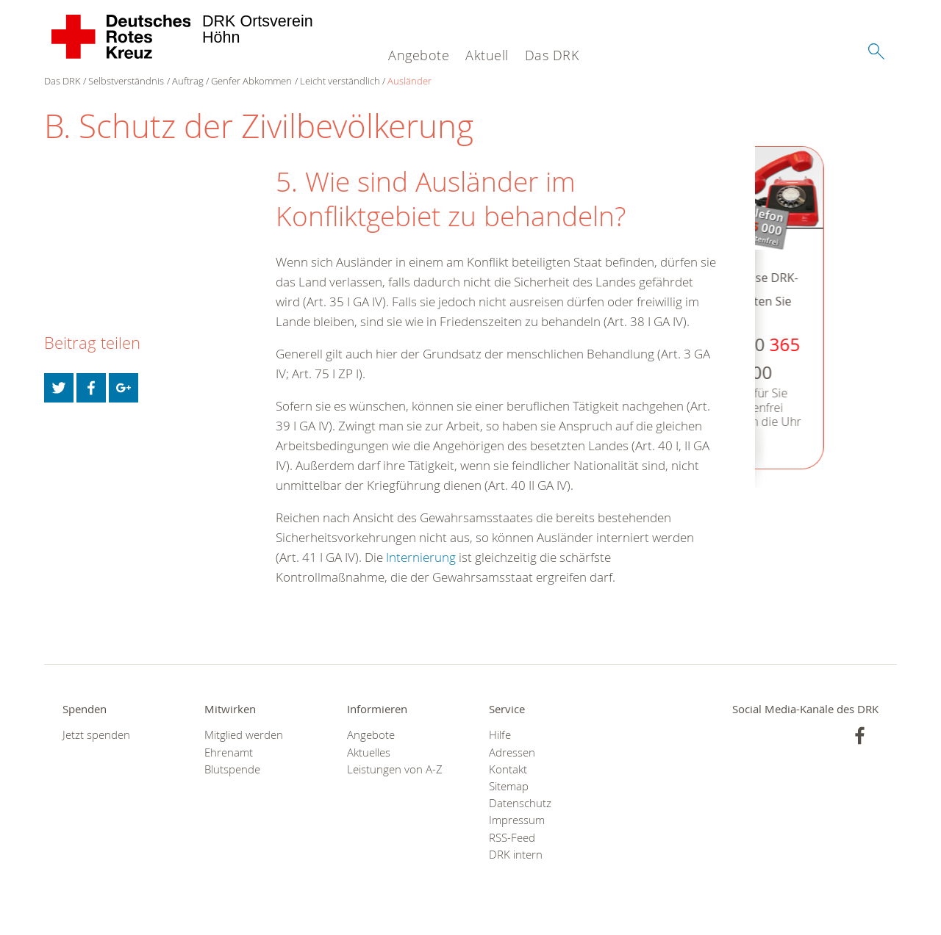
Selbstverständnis (126, 80)
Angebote (418, 55)
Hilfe (500, 735)
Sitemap (509, 786)
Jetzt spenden (96, 735)
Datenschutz (520, 803)
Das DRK (552, 55)
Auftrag (188, 80)
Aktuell (487, 55)
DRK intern (516, 855)
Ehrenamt (228, 752)
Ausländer (409, 80)
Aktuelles (368, 752)
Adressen (512, 752)
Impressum (517, 820)
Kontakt (508, 769)
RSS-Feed (512, 838)
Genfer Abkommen (251, 80)
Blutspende (232, 769)
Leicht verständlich (340, 80)
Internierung (421, 557)
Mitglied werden (243, 735)
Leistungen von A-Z (395, 769)
